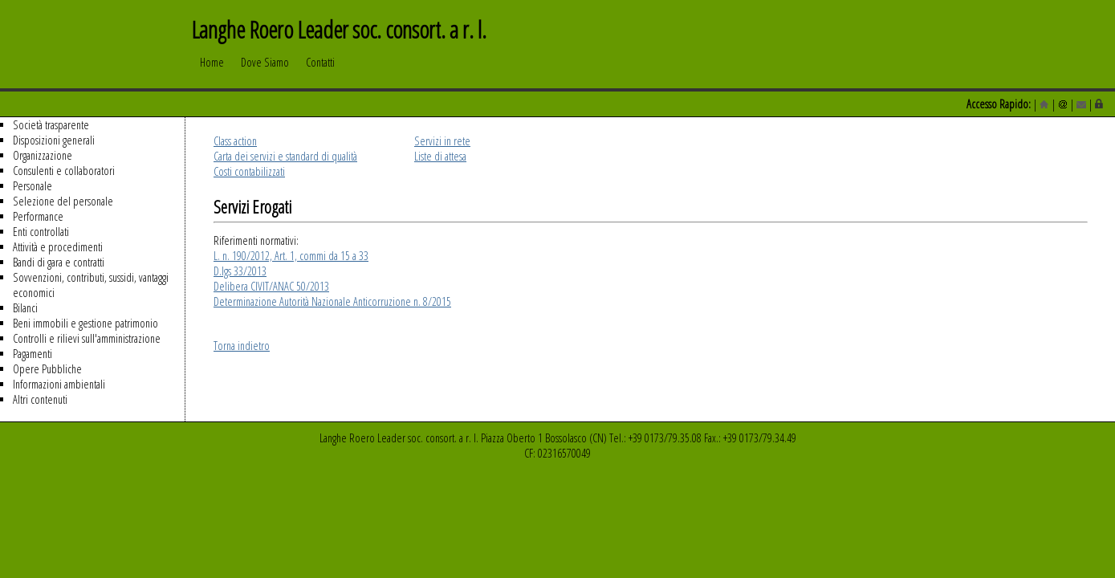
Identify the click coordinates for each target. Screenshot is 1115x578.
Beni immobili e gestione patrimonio (85, 323)
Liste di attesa (440, 156)
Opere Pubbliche (47, 369)
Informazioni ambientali (59, 384)
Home (212, 70)
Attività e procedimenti (58, 246)
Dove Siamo (265, 70)
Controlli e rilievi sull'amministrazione (87, 338)
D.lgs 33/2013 (240, 271)
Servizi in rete (442, 141)
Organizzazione (42, 155)
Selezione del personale (63, 201)
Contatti (320, 70)
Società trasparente (51, 124)
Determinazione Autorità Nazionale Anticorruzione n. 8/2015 (332, 301)
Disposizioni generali (54, 140)
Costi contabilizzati (249, 171)
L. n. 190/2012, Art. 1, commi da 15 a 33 (291, 255)
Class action (235, 141)
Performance (38, 216)
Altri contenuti (40, 399)
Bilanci (25, 307)
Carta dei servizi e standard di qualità (285, 156)
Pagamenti (32, 353)
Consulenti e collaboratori (64, 170)
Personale (32, 185)
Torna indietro (242, 345)
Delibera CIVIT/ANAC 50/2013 (271, 286)
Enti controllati (41, 231)
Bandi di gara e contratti (58, 262)
